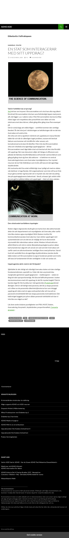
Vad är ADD (5, 462)
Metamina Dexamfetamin (48, 462)
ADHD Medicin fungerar (9, 421)
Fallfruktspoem (15, 318)
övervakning (29, 320)
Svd (9, 111)
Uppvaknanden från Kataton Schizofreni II (15, 429)
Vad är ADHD (15, 462)
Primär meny (66, 26)
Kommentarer (6, 386)
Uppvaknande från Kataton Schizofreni (14, 433)
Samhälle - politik (14, 45)
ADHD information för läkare (11, 468)
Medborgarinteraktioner (38, 318)
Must (52, 318)
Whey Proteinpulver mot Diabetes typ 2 (15, 412)
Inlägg (57, 361)
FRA (25, 318)
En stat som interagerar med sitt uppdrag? (32, 51)
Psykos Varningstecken (9, 437)
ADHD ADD (6, 27)
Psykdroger (49, 283)
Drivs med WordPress (7, 529)
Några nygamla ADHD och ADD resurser (15, 404)
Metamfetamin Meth (8, 478)
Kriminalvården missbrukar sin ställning (15, 400)
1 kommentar (36, 57)
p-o (27, 57)
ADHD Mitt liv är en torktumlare (12, 425)
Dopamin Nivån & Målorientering (13, 408)
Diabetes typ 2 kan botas (9, 416)
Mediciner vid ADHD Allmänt (11, 466)
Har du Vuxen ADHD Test (30, 462)
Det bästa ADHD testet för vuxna (31, 474)
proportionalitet (16, 320)
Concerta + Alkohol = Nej (10, 474)
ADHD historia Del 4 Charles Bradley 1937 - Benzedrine (20, 472)
